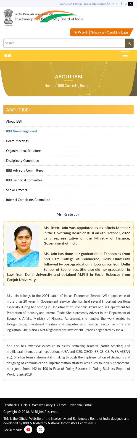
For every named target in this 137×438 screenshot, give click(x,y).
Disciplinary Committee (22, 160)
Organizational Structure (23, 151)
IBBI (7, 55)
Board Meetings (17, 141)
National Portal (81, 405)
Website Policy (42, 405)
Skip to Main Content (71, 3)
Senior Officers (16, 190)
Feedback (10, 405)
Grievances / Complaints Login (109, 34)
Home (49, 86)
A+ (117, 3)
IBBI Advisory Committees (24, 170)
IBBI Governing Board (73, 86)
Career (61, 405)
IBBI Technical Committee (24, 180)
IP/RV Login (81, 34)
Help (24, 405)
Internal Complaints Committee (28, 200)
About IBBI (14, 121)
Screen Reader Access (95, 3)
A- (109, 3)
